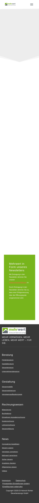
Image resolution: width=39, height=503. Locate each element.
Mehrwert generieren (9, 455)
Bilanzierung (6, 410)
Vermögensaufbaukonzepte (12, 394)
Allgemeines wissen (9, 467)
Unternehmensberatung (10, 371)
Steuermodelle (7, 387)
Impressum (6, 480)
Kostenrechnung (8, 421)
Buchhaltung (6, 413)
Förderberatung (7, 360)
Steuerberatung (7, 367)
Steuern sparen (7, 448)
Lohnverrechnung (8, 425)
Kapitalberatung (8, 364)
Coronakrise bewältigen (10, 444)
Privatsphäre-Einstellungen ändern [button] (16, 484)
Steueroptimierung (9, 390)
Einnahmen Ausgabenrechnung (13, 417)
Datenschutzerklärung (17, 282)
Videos (4, 471)
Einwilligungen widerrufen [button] (12, 487)
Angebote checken (9, 463)
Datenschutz (20, 480)
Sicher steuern (7, 459)
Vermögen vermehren (10, 452)
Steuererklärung (8, 429)
